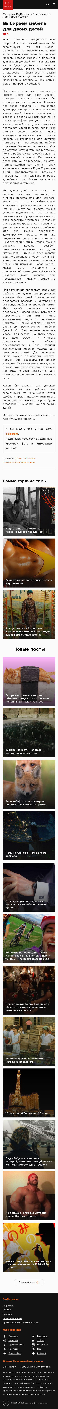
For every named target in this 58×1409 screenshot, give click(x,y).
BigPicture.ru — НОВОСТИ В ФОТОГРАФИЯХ (27, 1367)
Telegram (12, 433)
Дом (23, 16)
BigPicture (22, 14)
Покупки (29, 458)
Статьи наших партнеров (19, 462)
